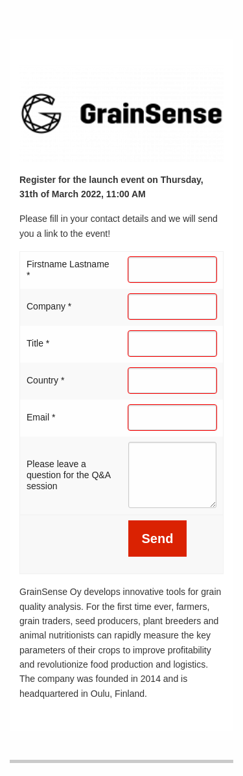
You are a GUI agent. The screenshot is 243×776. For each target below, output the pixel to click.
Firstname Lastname (68, 269)
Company (49, 306)
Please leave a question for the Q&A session (68, 475)
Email (41, 417)
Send (158, 538)
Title (38, 343)
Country (45, 380)
